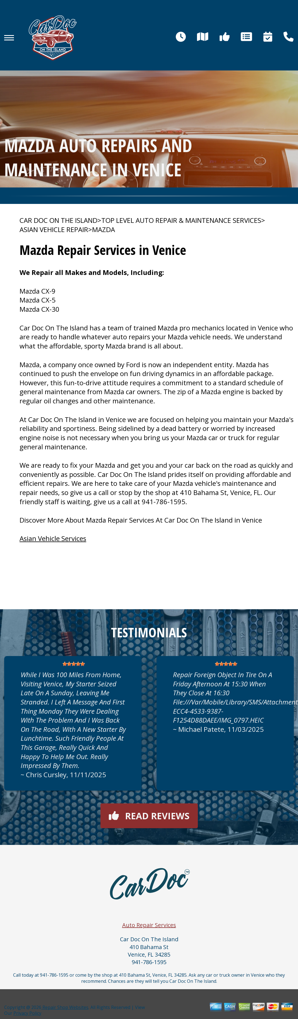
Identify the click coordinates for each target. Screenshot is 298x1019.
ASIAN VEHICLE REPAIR (54, 229)
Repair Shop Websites (64, 1007)
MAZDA (103, 229)
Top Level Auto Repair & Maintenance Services (181, 220)
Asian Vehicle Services (53, 538)
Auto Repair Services (149, 925)
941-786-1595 (163, 501)
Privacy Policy (27, 1013)
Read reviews (149, 816)
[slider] (74, 664)
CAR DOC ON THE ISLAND (58, 220)
